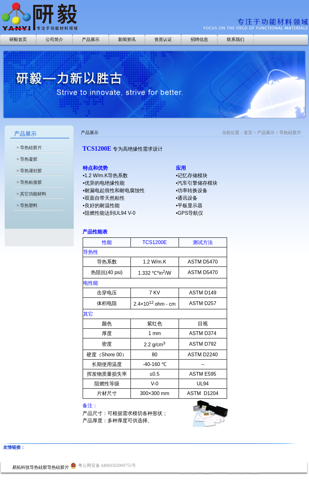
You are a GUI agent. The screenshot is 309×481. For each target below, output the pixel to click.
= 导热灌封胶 (29, 170)
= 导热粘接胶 (29, 182)
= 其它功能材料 (31, 194)
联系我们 (235, 39)
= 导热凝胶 (27, 159)
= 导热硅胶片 (29, 147)
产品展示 (90, 39)
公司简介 (54, 39)
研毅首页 (18, 39)
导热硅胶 (38, 467)
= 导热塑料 (27, 205)
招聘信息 (199, 39)
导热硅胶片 (58, 467)
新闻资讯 (127, 39)
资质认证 (163, 39)
